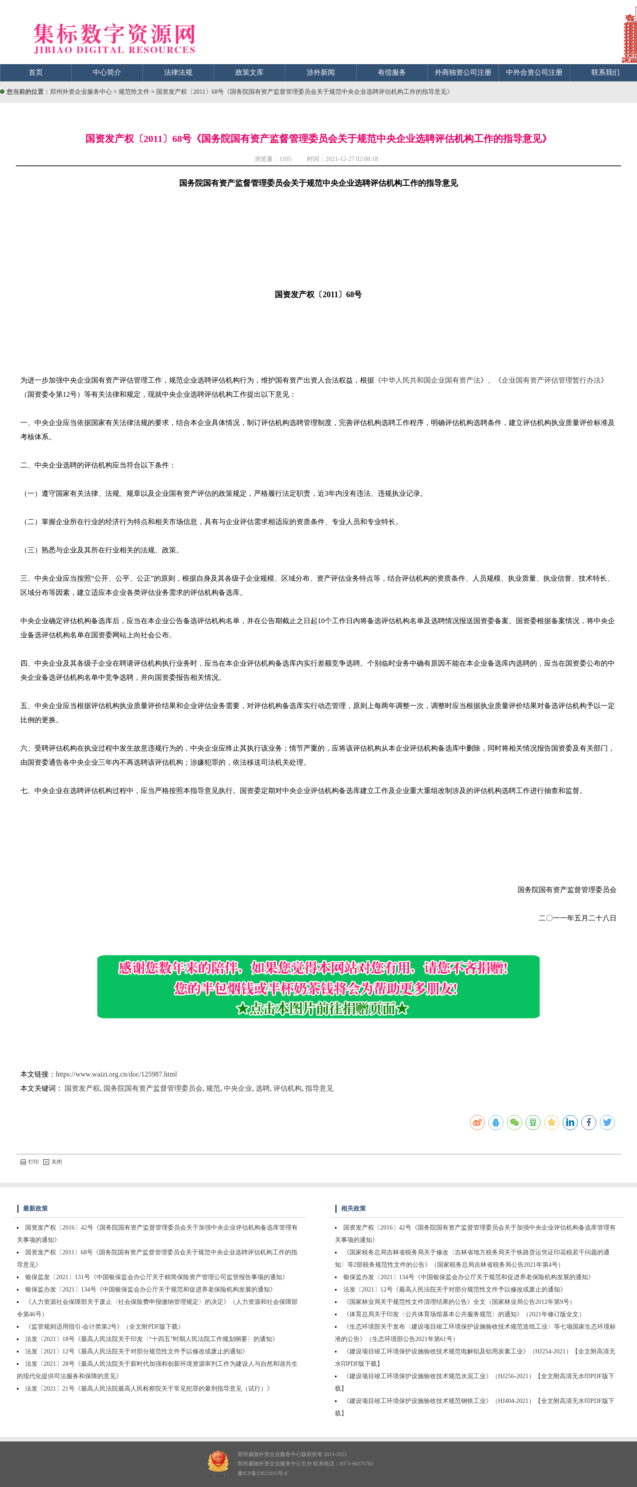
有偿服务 (392, 72)
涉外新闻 (321, 72)
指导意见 (319, 1088)
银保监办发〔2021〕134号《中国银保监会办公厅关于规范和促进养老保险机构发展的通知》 (150, 1289)
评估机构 (287, 1088)
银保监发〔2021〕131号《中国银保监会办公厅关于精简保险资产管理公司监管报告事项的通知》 (156, 1277)
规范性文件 (135, 91)
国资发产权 (82, 1088)
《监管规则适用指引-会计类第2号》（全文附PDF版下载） (104, 1326)
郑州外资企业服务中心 (81, 91)
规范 (213, 1088)
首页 (36, 72)
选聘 (263, 1088)
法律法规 (178, 72)
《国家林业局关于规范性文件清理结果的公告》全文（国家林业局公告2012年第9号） (459, 1302)
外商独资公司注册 (463, 72)
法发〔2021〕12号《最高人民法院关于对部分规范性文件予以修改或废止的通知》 (136, 1351)
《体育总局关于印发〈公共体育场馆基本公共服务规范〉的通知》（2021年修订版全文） (464, 1314)
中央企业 (238, 1088)
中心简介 (107, 72)
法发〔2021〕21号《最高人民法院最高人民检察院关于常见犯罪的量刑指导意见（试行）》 (149, 1388)
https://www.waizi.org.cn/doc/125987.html (116, 1074)
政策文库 (249, 72)
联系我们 (605, 72)
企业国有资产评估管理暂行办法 (551, 380)
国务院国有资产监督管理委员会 (153, 1088)
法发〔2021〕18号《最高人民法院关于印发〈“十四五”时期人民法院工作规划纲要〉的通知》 (151, 1339)
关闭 (52, 1162)
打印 (29, 1162)
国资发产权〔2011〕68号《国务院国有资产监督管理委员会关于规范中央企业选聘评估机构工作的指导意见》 (304, 91)
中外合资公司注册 (534, 72)
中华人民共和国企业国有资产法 (430, 380)
